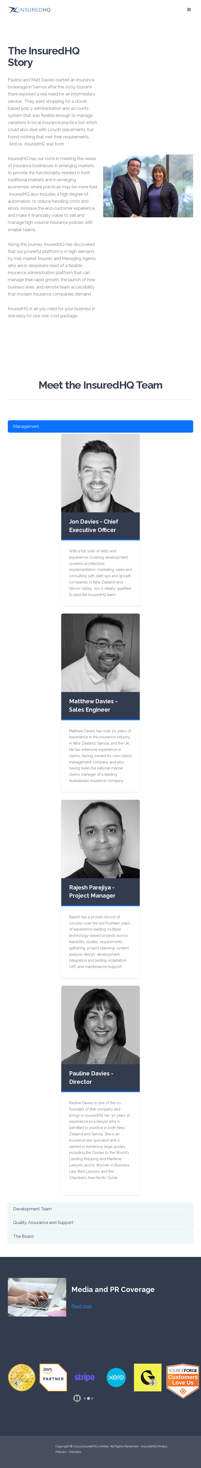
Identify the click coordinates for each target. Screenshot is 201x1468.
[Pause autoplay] (77, 1398)
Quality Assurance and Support (43, 1222)
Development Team (32, 1208)
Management (26, 426)
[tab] (85, 1398)
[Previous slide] (16, 1383)
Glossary (75, 1452)
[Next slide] (153, 1383)
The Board (23, 1236)
